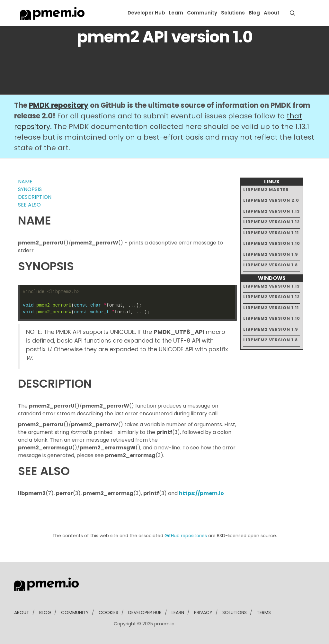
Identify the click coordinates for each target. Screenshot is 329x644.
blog (45, 612)
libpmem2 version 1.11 (271, 233)
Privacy (203, 612)
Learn (176, 12)
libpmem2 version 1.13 (271, 211)
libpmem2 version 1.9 (270, 254)
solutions (234, 612)
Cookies (108, 612)
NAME (25, 181)
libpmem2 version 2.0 (271, 200)
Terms (264, 612)
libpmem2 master (266, 190)
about (21, 612)
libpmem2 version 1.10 (271, 243)
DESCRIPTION (34, 197)
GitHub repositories (185, 535)
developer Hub (145, 612)
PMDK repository (58, 105)
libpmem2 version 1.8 (270, 265)
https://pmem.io (201, 493)
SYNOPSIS (30, 189)
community (75, 612)
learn (178, 612)
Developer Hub (146, 12)
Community (202, 12)
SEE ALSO (29, 204)
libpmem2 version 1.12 (271, 222)
